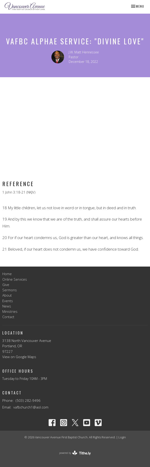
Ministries (10, 311)
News (6, 306)
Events (7, 300)
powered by (75, 453)
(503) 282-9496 (28, 400)
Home (7, 273)
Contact (8, 316)
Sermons (9, 290)
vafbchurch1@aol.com (30, 407)
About (7, 295)
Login (122, 437)
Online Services (14, 279)
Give (5, 284)
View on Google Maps (19, 356)
